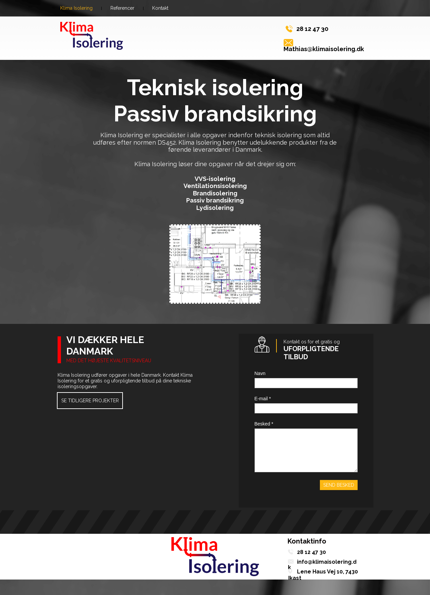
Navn (260, 373)
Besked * (264, 423)
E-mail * (263, 398)
